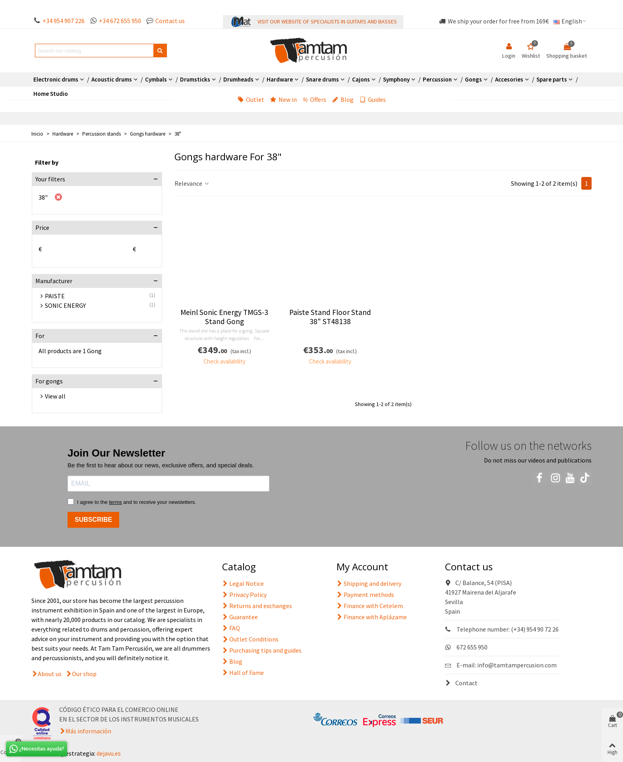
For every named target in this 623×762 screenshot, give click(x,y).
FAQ (231, 628)
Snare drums (322, 79)
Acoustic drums (111, 79)
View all (55, 396)
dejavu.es (109, 753)
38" (43, 197)
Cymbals (156, 79)
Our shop (84, 674)
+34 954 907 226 (64, 21)
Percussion (437, 79)
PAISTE (55, 296)
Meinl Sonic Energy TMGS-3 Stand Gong (224, 317)
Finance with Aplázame (372, 617)
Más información (88, 731)
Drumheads (238, 79)
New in (283, 99)
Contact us (170, 21)
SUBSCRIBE (93, 519)
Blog (343, 99)
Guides (373, 99)
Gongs (473, 79)
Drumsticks (195, 79)
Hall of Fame (243, 672)
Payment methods (365, 594)
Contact (461, 683)
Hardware (280, 79)
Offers (314, 99)
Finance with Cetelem (370, 605)
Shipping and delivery (369, 583)
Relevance (192, 183)
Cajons (361, 79)
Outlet (251, 99)
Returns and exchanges (257, 605)
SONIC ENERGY (65, 305)
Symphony (396, 79)
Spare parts (551, 79)
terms (115, 502)
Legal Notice (243, 583)
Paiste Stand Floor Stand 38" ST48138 (330, 317)
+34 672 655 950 (120, 21)
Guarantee (240, 617)
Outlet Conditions (250, 639)
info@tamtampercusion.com (517, 665)
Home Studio (50, 93)
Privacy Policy (244, 594)
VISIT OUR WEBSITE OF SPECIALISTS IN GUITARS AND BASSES (327, 21)
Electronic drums (55, 79)
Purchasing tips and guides (262, 650)
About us (50, 674)
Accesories (509, 79)
